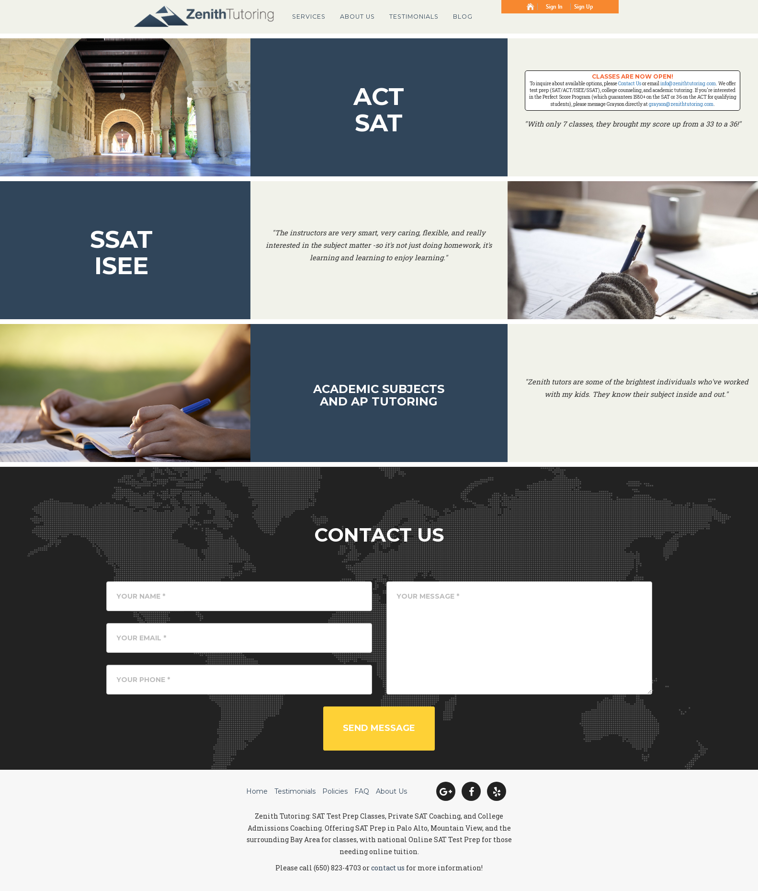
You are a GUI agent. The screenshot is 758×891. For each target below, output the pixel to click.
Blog (463, 16)
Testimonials (414, 16)
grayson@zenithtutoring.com (681, 104)
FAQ (361, 791)
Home (257, 791)
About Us (357, 16)
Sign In (554, 6)
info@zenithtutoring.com (688, 84)
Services (309, 16)
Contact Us (629, 84)
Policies (335, 791)
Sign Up (583, 6)
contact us (388, 867)
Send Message (379, 728)
